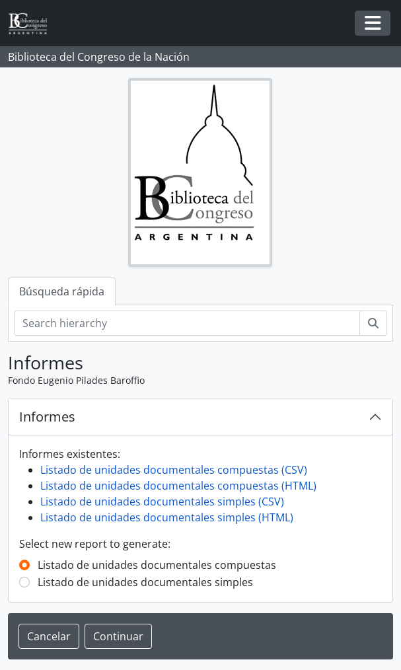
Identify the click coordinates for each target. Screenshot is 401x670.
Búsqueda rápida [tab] (61, 291)
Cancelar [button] (49, 636)
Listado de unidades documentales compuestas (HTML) (178, 485)
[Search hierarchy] (187, 323)
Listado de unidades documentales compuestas (157, 565)
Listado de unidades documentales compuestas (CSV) (173, 470)
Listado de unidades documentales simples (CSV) (162, 501)
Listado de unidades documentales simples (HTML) (166, 517)
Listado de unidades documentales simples (145, 582)
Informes (47, 417)
